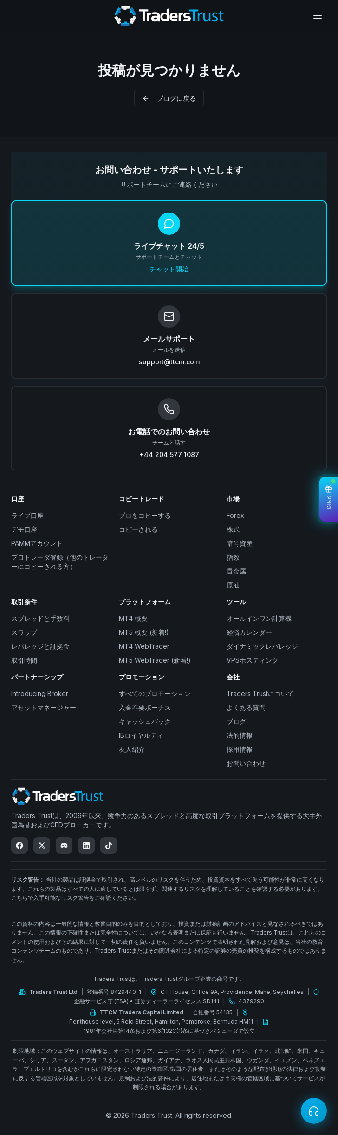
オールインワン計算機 (259, 618)
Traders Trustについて (260, 693)
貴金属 (236, 571)
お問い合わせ (246, 763)
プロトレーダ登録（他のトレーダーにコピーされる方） (60, 561)
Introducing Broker (39, 693)
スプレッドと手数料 (40, 618)
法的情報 (240, 735)
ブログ (236, 721)
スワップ (24, 632)
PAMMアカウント (37, 543)
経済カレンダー (249, 632)
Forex (235, 515)
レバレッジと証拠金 (40, 646)
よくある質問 (246, 707)
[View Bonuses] (328, 499)
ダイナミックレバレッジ (262, 646)
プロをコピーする (145, 515)
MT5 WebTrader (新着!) (155, 660)
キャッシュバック (145, 721)
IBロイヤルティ (141, 735)
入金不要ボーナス (145, 707)
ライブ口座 (27, 515)
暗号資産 (240, 543)
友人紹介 (132, 749)
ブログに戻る (169, 98)
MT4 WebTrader (144, 646)
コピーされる (138, 529)
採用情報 (240, 749)
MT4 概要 (133, 618)
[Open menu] (317, 16)
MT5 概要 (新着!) (144, 632)
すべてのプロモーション (154, 693)
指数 (233, 557)
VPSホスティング (253, 660)
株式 (233, 529)
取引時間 (24, 660)
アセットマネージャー (43, 707)
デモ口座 (24, 529)
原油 (233, 585)
